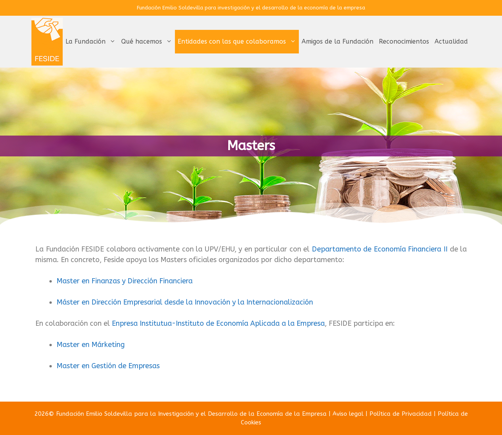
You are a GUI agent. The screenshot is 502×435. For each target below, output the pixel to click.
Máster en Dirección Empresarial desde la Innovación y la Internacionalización (184, 302)
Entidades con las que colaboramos (238, 41)
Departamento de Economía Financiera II (379, 249)
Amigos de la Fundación (337, 41)
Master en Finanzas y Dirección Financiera (124, 281)
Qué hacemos (148, 41)
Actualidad (451, 41)
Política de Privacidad (400, 413)
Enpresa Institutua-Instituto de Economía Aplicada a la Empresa (218, 323)
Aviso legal (348, 413)
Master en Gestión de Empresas (108, 366)
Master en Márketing (90, 344)
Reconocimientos (404, 41)
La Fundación (91, 41)
